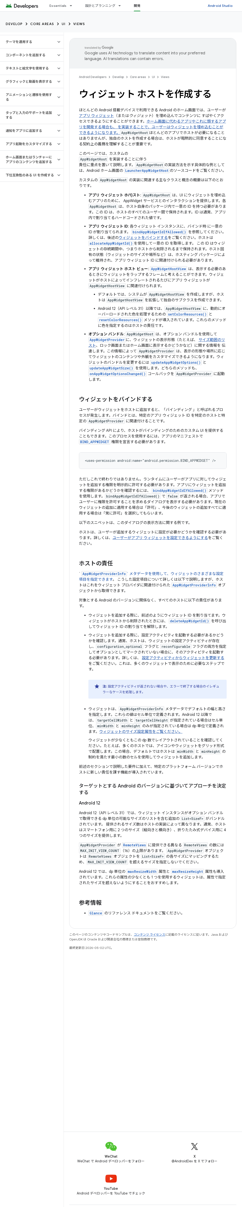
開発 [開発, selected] (137, 6)
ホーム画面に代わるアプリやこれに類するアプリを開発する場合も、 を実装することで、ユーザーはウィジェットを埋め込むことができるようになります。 (152, 127)
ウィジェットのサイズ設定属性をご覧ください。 (140, 731)
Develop (14, 24)
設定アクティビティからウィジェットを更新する (183, 658)
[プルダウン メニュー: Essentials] (73, 5)
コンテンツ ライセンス (149, 935)
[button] (28, 42)
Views (79, 24)
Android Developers (92, 77)
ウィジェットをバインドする (143, 237)
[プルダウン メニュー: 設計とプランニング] (121, 5)
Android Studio (220, 6)
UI (64, 24)
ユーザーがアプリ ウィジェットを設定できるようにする (160, 538)
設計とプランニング (100, 6)
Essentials (58, 6)
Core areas (42, 24)
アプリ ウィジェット (96, 115)
